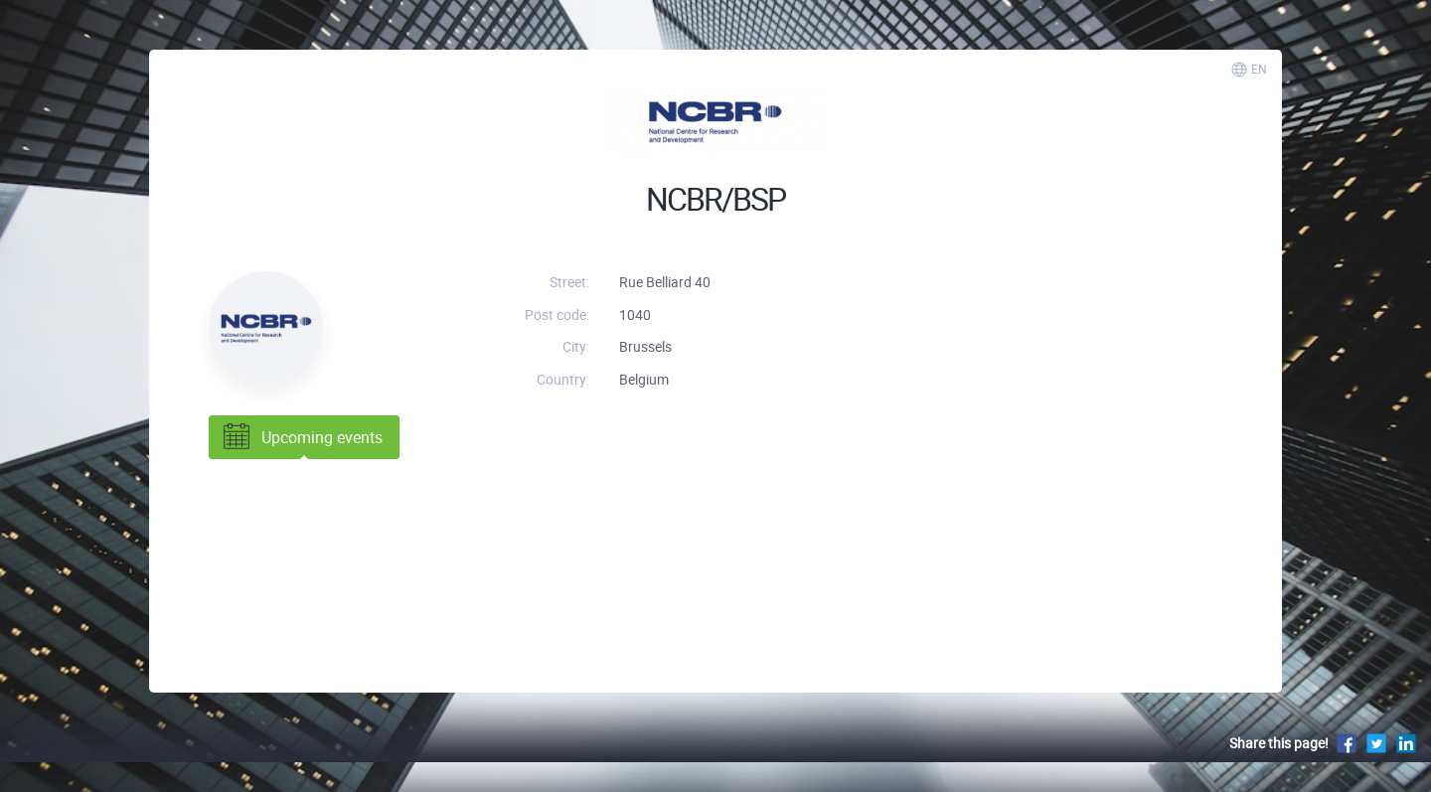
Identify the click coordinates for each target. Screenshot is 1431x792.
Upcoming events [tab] (301, 437)
